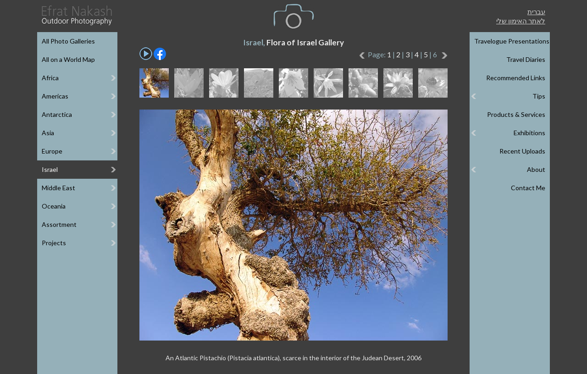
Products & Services (516, 114)
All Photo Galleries (68, 41)
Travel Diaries (525, 59)
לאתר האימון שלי (520, 20)
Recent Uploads (522, 151)
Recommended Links (515, 78)
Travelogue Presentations (511, 41)
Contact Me (528, 188)
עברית (536, 11)
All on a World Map (68, 59)
